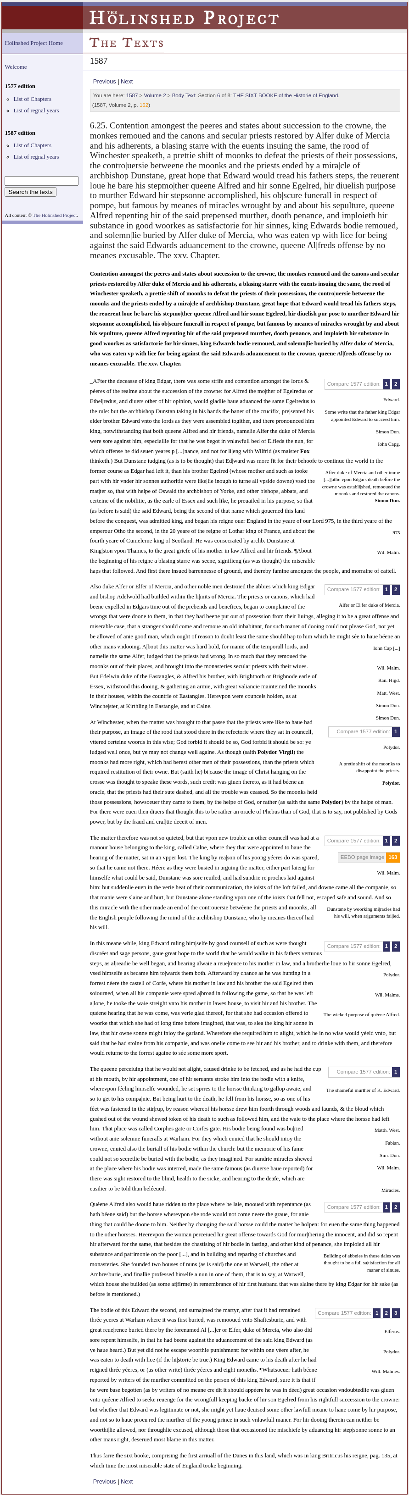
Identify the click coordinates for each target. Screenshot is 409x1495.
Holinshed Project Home (34, 43)
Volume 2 (155, 95)
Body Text (183, 95)
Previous (104, 81)
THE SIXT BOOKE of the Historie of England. (286, 95)
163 (392, 857)
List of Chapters (32, 99)
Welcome (16, 67)
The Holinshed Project (55, 215)
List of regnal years (36, 110)
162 (144, 105)
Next (127, 81)
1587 (132, 95)
